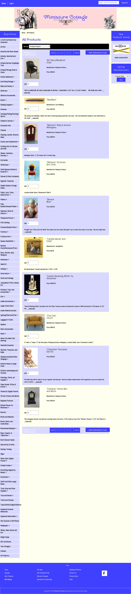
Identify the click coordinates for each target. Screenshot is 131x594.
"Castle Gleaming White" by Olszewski (60, 277)
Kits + (3, 296)
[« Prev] (53, 53)
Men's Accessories (7, 329)
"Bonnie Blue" (50, 200)
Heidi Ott (4, 264)
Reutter (3, 412)
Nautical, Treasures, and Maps (9, 351)
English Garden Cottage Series (9, 186)
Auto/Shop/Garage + (8, 81)
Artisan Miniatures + (7, 77)
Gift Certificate (6, 542)
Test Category (5, 546)
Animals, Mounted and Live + (8, 57)
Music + (3, 334)
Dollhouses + (5, 165)
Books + (3, 100)
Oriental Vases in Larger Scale (8, 365)
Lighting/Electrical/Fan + (9, 315)
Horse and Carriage (7, 278)
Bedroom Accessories (8, 95)
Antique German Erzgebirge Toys (10, 64)
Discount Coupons (42, 576)
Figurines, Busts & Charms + (7, 212)
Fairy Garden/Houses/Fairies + (9, 205)
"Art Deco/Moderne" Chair (56, 61)
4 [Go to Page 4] (66, 53)
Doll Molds (4, 160)
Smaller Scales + (6, 465)
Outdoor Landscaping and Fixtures (9, 371)
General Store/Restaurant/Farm (9, 247)
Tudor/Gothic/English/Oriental (10, 505)
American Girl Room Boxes (9, 51)
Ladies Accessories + (8, 301)
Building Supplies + (7, 105)
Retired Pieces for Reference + (7, 406)
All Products (8, 579)
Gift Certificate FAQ (43, 573)
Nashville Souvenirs (7, 345)
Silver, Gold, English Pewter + (7, 459)
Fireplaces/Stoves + (8, 218)
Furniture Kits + (6, 236)
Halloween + (5, 260)
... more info (34, 118)
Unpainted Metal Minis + (9, 516)
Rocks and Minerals (7, 417)
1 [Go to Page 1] (57, 53)
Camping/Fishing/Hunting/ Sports (10, 115)
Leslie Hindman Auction (8, 310)
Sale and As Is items (7, 445)
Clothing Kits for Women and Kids (9, 147)
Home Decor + (5, 273)
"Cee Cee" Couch (51, 316)
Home (4, 3)
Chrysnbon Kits (6, 125)
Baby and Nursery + (7, 86)
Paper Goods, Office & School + (8, 385)
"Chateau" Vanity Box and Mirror (57, 390)
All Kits (3, 47)
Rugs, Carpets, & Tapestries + (6, 434)
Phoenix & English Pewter (9, 391)
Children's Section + (7, 121)
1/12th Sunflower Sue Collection (8, 41)
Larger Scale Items (7, 306)
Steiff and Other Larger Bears (8, 482)
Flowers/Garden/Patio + (9, 227)
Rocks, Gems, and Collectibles (7, 422)
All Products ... (5, 555)
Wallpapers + (5, 525)
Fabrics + (4, 199)
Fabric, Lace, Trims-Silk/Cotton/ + (7, 193)
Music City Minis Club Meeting (8, 339)
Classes (3, 130)
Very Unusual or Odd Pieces (10, 521)
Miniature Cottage (60, 591)
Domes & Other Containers (10, 176)
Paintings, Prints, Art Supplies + (8, 378)
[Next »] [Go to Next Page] (77, 53)
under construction (121, 52)
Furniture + (4, 232)
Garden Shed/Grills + (8, 241)
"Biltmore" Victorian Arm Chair (56, 163)
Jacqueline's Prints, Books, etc (10, 284)
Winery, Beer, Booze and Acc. (9, 531)
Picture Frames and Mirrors (10, 396)
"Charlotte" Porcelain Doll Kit (57, 350)
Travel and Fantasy (7, 500)
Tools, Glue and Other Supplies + (8, 489)
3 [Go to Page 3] (63, 53)
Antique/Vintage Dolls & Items (9, 71)
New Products (9, 576)
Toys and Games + (7, 495)
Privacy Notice (73, 576)
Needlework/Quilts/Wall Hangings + (9, 358)
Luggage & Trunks (7, 320)
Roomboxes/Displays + (8, 428)
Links (71, 579)
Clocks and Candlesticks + (10, 142)
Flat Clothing (5, 222)
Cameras (4, 109)
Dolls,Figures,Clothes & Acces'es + (9, 170)
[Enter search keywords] (108, 2)
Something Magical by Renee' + (8, 471)
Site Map (39, 570)
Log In (11, 3)
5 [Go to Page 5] (69, 53)
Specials (7, 573)
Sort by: (26, 46)
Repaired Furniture (7, 401)
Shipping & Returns (75, 570)
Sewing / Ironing (6, 449)
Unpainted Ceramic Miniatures (7, 510)
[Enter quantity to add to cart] (33, 84)
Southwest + (5, 477)
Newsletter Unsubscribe (44, 579)
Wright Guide (5, 537)
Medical (3, 324)
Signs (2, 454)
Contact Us (72, 573)
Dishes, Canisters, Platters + (7, 154)
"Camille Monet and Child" (56, 240)
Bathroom (4, 91)
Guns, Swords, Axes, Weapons (7, 254)
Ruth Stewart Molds (7, 440)
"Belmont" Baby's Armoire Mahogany (59, 126)
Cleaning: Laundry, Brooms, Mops (10, 136)
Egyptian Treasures (7, 181)
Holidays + (4, 269)
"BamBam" (52, 99)
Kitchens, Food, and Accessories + (7, 291)
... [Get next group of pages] (72, 53)
